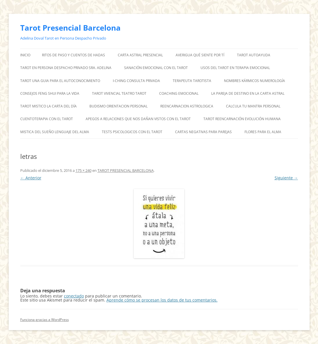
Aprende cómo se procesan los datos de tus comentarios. (162, 300)
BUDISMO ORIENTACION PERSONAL (118, 106)
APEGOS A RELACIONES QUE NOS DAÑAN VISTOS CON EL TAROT (138, 118)
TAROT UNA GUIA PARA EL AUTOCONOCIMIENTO (60, 80)
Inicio (25, 55)
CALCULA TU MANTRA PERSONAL (253, 106)
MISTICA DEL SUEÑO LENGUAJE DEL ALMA (54, 131)
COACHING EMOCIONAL (178, 93)
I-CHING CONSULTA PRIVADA (136, 80)
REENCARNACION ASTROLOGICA (186, 106)
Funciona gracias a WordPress (44, 319)
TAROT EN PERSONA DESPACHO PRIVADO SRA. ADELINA (65, 67)
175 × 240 (83, 170)
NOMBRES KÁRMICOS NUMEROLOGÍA (254, 80)
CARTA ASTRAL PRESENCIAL (140, 55)
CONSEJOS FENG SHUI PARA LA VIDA (49, 93)
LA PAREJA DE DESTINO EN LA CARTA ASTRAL (247, 93)
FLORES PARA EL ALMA (263, 131)
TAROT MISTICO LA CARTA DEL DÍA (48, 106)
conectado (74, 296)
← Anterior (30, 178)
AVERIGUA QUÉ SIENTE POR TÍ (200, 55)
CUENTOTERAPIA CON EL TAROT (46, 118)
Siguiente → (286, 178)
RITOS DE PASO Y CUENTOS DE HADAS (73, 55)
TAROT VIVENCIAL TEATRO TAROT (119, 93)
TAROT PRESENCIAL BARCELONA (126, 170)
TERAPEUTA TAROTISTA (192, 80)
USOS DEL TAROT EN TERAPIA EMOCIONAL (235, 67)
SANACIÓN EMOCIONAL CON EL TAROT (156, 67)
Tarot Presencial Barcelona (70, 28)
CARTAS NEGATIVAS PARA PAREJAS (203, 131)
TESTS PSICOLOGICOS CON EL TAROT (132, 131)
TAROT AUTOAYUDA (253, 55)
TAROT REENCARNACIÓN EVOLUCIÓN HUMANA (242, 118)
